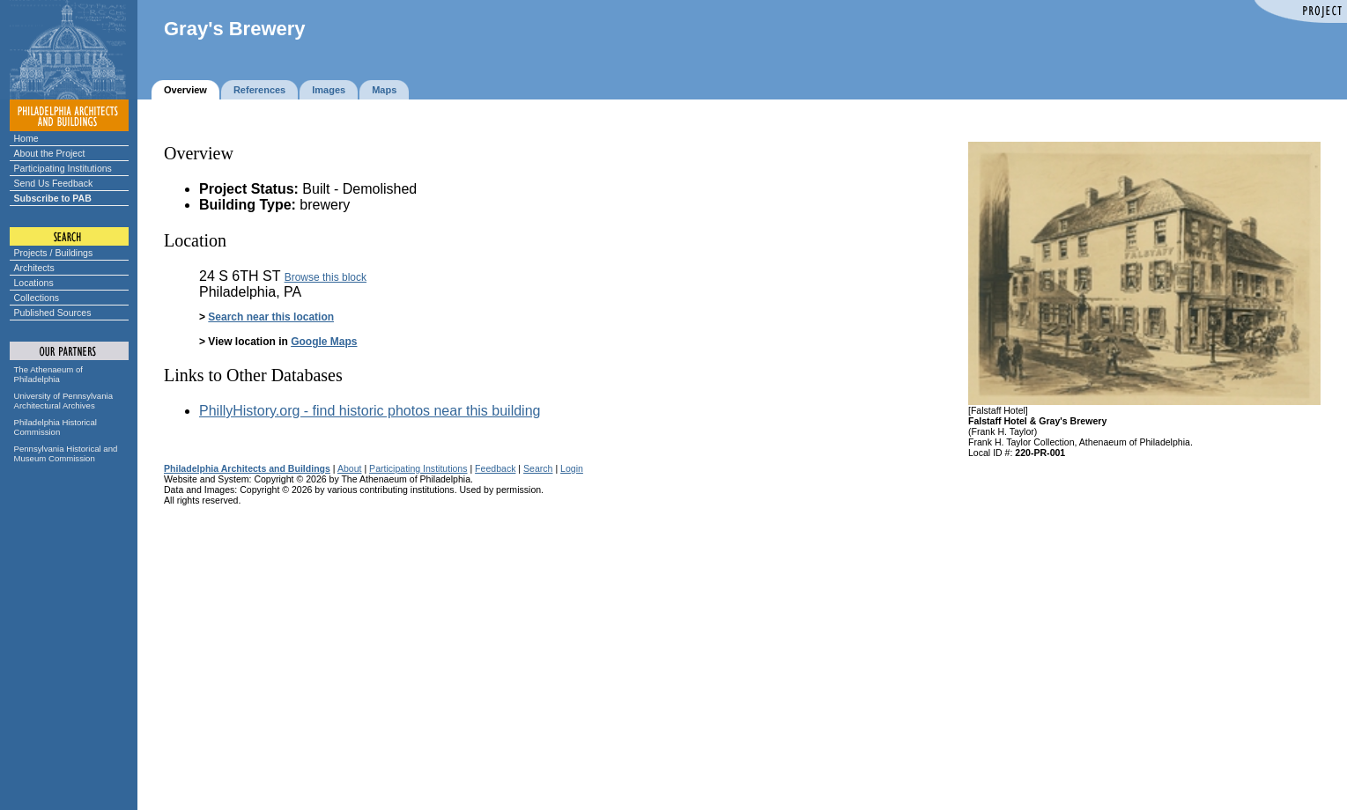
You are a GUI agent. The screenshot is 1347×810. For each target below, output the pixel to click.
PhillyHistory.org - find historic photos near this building (369, 410)
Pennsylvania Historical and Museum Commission (66, 453)
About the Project (49, 153)
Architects (34, 267)
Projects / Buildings (53, 252)
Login (571, 468)
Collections (37, 297)
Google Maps (324, 341)
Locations (34, 282)
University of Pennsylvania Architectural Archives (64, 400)
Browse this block (325, 277)
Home (26, 138)
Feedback (495, 468)
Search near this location (271, 317)
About (349, 468)
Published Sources (53, 312)
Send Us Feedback (53, 183)
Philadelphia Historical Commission (55, 427)
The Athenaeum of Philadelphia (48, 374)
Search (537, 468)
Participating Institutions (63, 168)
